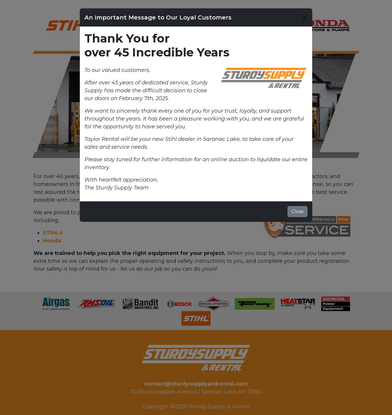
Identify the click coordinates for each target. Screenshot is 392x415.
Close (297, 211)
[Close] (305, 17)
